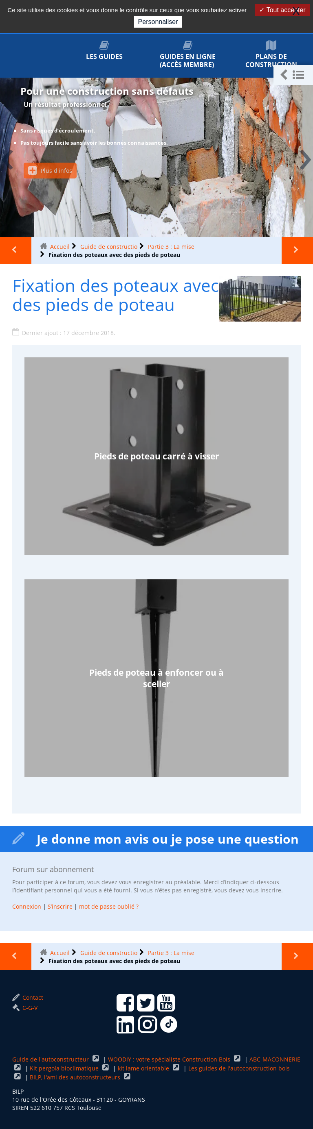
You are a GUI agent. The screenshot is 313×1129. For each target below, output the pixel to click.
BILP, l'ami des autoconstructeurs (76, 1077)
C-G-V (24, 1008)
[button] (293, 75)
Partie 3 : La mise (171, 246)
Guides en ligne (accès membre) (188, 54)
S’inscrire (60, 906)
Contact (27, 997)
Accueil (60, 246)
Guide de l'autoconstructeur (51, 1059)
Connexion (26, 906)
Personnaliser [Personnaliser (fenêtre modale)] (158, 21)
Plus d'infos (50, 170)
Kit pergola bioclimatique (65, 1068)
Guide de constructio (108, 246)
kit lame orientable (144, 1068)
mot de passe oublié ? (109, 906)
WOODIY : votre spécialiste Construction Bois (170, 1059)
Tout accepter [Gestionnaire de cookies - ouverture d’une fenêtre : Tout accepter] (282, 10)
